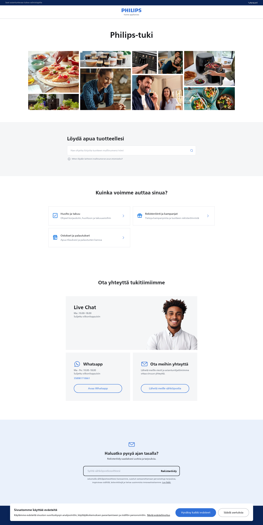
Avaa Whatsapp (98, 388)
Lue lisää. (166, 482)
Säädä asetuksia (233, 512)
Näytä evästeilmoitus (158, 515)
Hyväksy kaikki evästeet (195, 512)
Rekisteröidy (169, 471)
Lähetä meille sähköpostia (165, 388)
